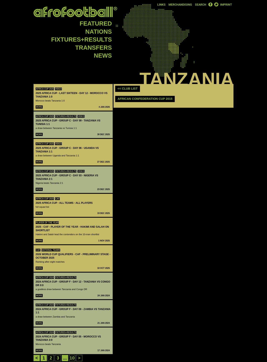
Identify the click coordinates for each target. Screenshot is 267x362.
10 (72, 358)
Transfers (93, 47)
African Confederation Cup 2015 (145, 98)
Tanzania (187, 79)
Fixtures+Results (81, 39)
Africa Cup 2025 (45, 89)
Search (200, 4)
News (103, 55)
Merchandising (180, 4)
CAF (57, 199)
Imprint (226, 4)
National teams (51, 250)
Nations (98, 31)
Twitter (216, 4)
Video (58, 89)
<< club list (128, 88)
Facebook (210, 4)
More (39, 107)
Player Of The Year (47, 222)
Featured (96, 23)
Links (161, 4)
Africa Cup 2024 (45, 277)
